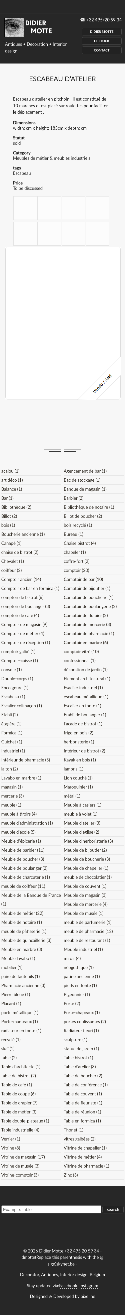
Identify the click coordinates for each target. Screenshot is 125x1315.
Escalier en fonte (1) (82, 705)
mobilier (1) (12, 967)
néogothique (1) (79, 967)
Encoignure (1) (15, 687)
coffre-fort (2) (76, 561)
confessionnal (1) (79, 660)
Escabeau (22, 173)
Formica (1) (11, 732)
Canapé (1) (11, 543)
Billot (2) (9, 516)
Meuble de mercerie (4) (86, 904)
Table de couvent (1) (83, 1093)
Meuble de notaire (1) (21, 922)
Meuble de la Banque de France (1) (31, 899)
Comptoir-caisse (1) (19, 660)
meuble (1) (11, 805)
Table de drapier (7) (19, 1102)
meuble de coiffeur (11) (23, 886)
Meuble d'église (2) (81, 832)
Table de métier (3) (18, 1111)
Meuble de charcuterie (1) (25, 877)
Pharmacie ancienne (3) (23, 985)
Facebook (68, 1285)
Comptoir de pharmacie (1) (89, 633)
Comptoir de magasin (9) (24, 624)
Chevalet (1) (12, 561)
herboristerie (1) (79, 741)
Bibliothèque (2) (16, 507)
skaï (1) (8, 1048)
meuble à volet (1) (80, 814)
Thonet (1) (73, 1129)
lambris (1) (73, 768)
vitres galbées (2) (80, 1139)
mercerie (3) (12, 796)
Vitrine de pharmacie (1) (86, 1166)
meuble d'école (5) (18, 832)
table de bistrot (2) (18, 1075)
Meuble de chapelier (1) (86, 868)
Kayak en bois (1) (80, 759)
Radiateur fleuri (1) (81, 1030)
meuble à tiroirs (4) (19, 814)
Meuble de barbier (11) (23, 850)
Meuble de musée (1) (83, 913)
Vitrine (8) (10, 1148)
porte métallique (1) (19, 1012)
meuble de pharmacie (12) (88, 931)
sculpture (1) (75, 1039)
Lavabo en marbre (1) (21, 778)
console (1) (11, 669)
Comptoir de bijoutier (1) (87, 588)
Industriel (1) (13, 750)
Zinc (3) (71, 1175)
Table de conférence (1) (86, 1084)
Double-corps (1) (17, 678)
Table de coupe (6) (18, 1093)
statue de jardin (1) (81, 1048)
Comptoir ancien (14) (21, 579)
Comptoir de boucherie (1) (88, 597)
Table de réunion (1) (82, 1111)
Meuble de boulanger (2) (24, 868)
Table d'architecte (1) (20, 1066)
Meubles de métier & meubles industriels (51, 158)
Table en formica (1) (82, 1120)
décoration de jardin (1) (86, 669)
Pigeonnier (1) (77, 994)
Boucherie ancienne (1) (23, 534)
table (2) (9, 1057)
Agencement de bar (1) (85, 471)
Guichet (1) (11, 741)
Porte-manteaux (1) (19, 1021)
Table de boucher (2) (83, 1075)
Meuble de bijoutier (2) (85, 850)
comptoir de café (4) (20, 615)
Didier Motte (102, 31)
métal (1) (72, 796)
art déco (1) (12, 480)
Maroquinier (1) (78, 787)
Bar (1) (7, 498)
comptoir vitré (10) (81, 651)
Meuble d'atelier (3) (82, 823)
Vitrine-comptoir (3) (20, 1175)
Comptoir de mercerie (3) (87, 624)
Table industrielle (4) (20, 1129)
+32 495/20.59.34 (104, 19)
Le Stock (101, 41)
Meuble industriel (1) (83, 949)
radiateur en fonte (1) (21, 1030)
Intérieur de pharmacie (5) (25, 759)
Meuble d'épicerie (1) (21, 841)
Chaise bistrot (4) (80, 543)
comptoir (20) (76, 570)
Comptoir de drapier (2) (86, 615)
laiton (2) (9, 768)
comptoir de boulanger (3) (25, 606)
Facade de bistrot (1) (83, 723)
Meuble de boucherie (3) (87, 859)
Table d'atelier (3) (80, 1066)
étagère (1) (11, 723)
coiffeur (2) (11, 570)
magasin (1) (12, 787)
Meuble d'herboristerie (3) (88, 841)
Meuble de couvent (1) (85, 886)
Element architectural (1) (87, 678)
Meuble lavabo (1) (18, 958)
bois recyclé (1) (78, 525)
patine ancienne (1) (82, 976)
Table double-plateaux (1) (25, 1120)
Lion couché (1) (78, 778)
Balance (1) (11, 489)
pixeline (88, 1296)
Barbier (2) (73, 498)
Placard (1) (11, 1003)
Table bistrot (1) (78, 1057)
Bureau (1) (73, 534)
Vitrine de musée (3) (20, 1166)
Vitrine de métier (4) (83, 1157)
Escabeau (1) (13, 696)
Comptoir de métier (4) (22, 633)
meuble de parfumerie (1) (87, 922)
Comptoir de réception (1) (25, 642)
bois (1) (8, 525)
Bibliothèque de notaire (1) (89, 507)
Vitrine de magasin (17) (23, 1157)
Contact (102, 50)
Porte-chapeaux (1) (82, 1012)
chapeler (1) (75, 552)
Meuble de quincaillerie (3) (26, 940)
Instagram (89, 1285)
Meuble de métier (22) (22, 913)
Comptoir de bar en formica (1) (30, 588)
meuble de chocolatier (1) (88, 877)
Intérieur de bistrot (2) (84, 750)
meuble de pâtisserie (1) (23, 931)
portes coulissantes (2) (85, 1021)
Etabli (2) (9, 714)
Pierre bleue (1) (15, 994)
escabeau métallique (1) (86, 696)
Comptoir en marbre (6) (86, 642)
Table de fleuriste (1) (83, 1102)
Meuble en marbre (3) (21, 949)
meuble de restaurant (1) (87, 940)
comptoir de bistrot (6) (22, 597)
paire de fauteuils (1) (20, 976)
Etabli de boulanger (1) (85, 714)
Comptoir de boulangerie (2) (90, 606)
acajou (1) (10, 471)
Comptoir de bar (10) (83, 579)
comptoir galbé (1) (18, 651)
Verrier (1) (10, 1139)
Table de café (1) (16, 1084)
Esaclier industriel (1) (83, 687)
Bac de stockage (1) (82, 480)
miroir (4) (72, 958)
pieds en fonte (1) (80, 985)
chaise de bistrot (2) (19, 552)
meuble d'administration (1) (27, 823)
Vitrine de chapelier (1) (85, 1148)
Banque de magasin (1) (85, 489)
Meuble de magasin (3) (85, 895)
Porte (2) (72, 1003)
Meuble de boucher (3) (22, 859)
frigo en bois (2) (78, 732)
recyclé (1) (11, 1039)
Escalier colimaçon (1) (21, 705)
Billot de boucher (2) (83, 516)
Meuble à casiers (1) (82, 805)
